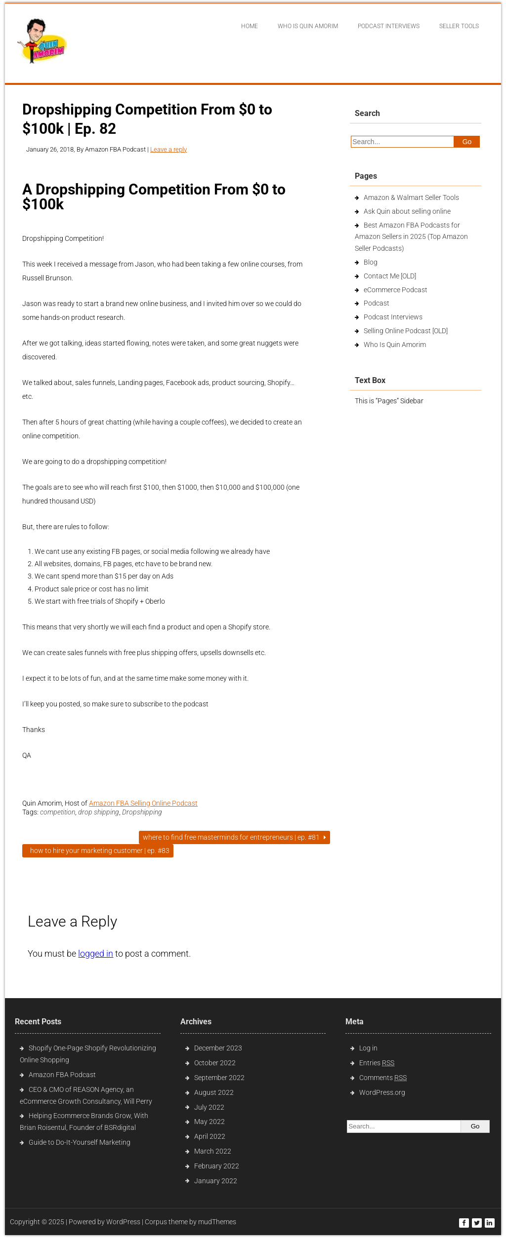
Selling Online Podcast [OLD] (406, 331)
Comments (383, 1078)
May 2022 (209, 1121)
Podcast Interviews (393, 317)
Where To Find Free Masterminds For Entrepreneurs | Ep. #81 (234, 837)
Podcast (376, 303)
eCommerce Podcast (395, 290)
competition (57, 812)
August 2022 (214, 1092)
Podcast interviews (389, 26)
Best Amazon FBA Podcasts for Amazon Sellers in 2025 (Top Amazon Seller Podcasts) (411, 237)
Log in (368, 1048)
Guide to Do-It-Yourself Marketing (80, 1142)
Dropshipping (142, 812)
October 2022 (215, 1063)
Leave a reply (168, 149)
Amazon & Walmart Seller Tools (411, 197)
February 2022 (216, 1166)
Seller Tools (459, 26)
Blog (371, 262)
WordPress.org (382, 1092)
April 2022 (209, 1136)
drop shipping (98, 812)
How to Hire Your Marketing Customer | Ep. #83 (97, 850)
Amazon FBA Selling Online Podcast (143, 803)
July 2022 (209, 1107)
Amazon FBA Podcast (62, 1075)
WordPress (123, 1222)
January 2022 (215, 1181)
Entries (376, 1063)
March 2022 (212, 1151)
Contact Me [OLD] (390, 276)
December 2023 (218, 1048)
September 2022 (219, 1078)
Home (249, 26)
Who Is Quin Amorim (308, 26)
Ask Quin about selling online (407, 211)
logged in (95, 953)
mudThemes (217, 1222)
